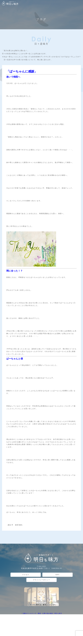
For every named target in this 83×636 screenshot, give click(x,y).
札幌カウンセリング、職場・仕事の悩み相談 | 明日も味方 (42, 613)
